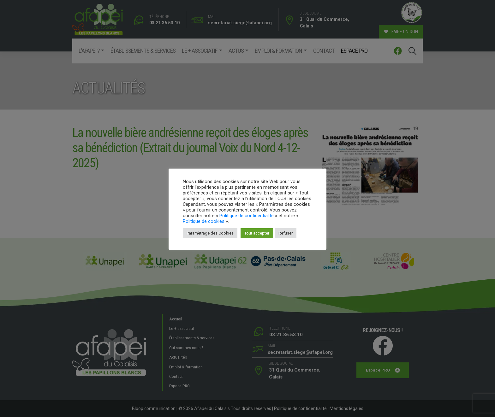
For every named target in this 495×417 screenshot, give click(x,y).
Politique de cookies (203, 221)
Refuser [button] (285, 233)
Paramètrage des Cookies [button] (210, 233)
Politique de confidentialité (246, 215)
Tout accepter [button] (256, 233)
